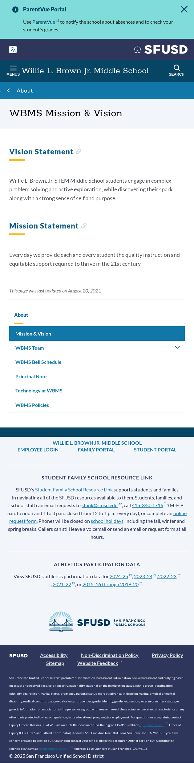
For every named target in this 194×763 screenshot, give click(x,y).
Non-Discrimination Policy (110, 655)
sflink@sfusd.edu (102, 505)
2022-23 (169, 576)
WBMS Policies (32, 405)
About (25, 90)
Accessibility (54, 655)
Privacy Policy (167, 655)
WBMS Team (29, 348)
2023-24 (145, 576)
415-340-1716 (149, 505)
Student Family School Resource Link (74, 489)
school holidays (107, 521)
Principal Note (31, 376)
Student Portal (155, 449)
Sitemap (55, 663)
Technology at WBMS (39, 390)
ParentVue (45, 22)
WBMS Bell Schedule (38, 362)
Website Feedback (99, 663)
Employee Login (38, 449)
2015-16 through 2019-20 (113, 584)
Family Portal (96, 449)
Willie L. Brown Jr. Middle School (97, 443)
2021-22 (64, 584)
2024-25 (121, 576)
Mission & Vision (33, 333)
